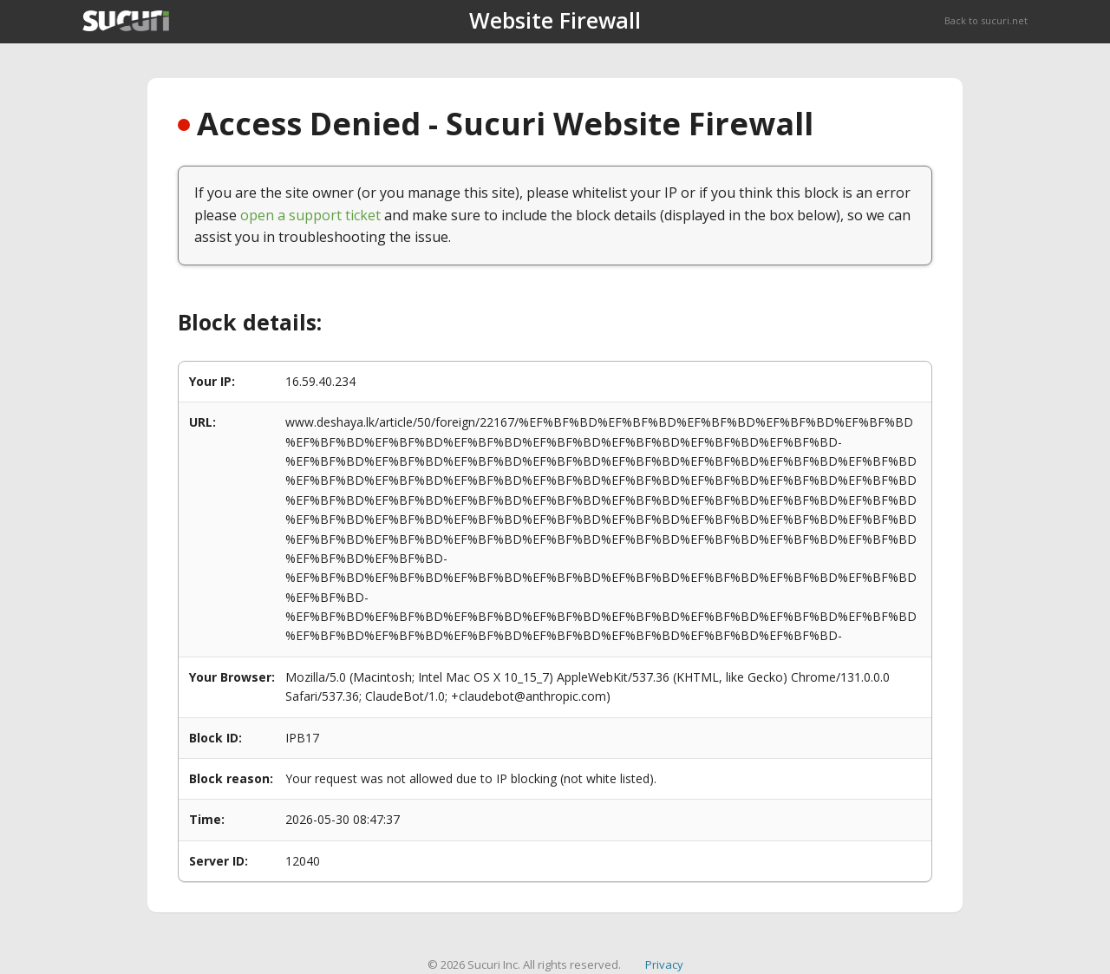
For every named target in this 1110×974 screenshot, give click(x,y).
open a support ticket (310, 215)
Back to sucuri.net (986, 20)
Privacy (664, 964)
